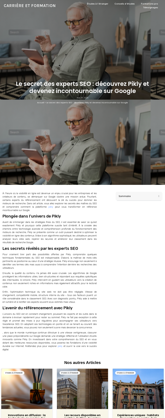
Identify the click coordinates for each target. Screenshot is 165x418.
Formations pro (149, 3)
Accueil (40, 102)
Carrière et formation (30, 5)
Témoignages (150, 7)
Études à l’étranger (97, 3)
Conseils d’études (125, 3)
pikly (50, 206)
